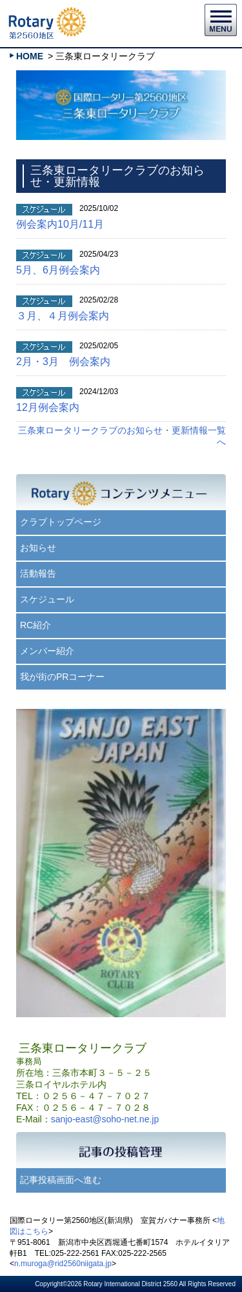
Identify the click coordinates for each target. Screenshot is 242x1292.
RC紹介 (35, 625)
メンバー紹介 (47, 651)
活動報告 (38, 573)
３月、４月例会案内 (62, 315)
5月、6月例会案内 (58, 269)
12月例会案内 (47, 407)
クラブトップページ (60, 522)
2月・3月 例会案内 (63, 361)
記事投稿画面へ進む (60, 1180)
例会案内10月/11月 (60, 224)
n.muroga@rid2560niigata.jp (63, 1263)
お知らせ (38, 547)
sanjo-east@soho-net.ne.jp (105, 1119)
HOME (29, 56)
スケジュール (47, 599)
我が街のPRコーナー (62, 676)
